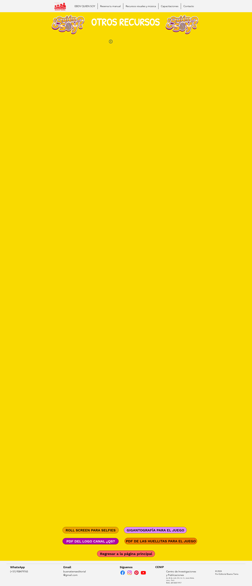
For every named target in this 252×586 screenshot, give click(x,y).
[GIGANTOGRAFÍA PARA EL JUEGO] (155, 530)
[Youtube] (143, 573)
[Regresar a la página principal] (126, 554)
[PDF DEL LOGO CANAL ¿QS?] (91, 541)
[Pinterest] (136, 573)
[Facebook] (123, 573)
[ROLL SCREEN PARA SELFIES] (91, 530)
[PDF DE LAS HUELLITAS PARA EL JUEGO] (161, 541)
